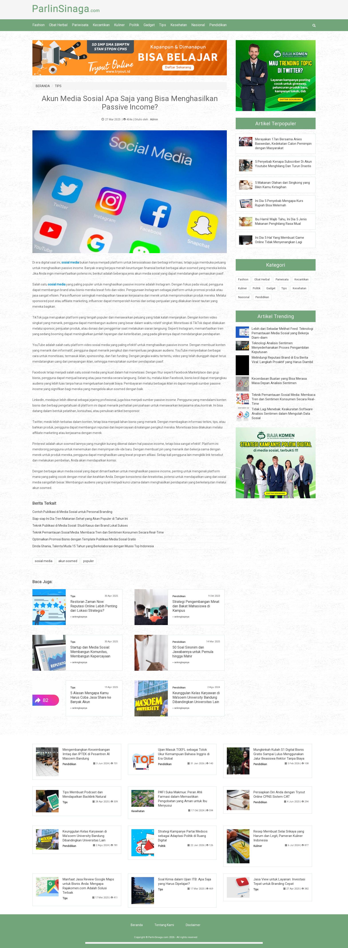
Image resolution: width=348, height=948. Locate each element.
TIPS (58, 86)
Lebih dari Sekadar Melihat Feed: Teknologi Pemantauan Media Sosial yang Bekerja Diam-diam (282, 333)
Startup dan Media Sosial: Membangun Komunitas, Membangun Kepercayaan (90, 651)
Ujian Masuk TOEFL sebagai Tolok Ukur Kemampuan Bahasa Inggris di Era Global (184, 754)
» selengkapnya (78, 616)
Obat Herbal (58, 25)
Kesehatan (178, 25)
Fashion (38, 25)
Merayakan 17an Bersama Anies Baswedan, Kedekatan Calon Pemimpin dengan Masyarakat (283, 143)
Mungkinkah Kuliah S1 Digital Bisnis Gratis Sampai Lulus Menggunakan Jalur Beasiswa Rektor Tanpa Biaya (278, 754)
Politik (134, 25)
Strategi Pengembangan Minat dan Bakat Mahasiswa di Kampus (195, 606)
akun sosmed (67, 561)
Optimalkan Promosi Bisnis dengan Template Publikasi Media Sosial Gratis (84, 539)
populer (88, 561)
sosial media (43, 561)
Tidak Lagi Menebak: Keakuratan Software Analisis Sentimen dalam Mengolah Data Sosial (282, 413)
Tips (162, 25)
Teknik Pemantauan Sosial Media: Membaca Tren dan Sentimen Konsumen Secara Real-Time (98, 532)
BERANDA (43, 86)
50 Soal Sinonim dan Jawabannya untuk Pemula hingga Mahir (192, 651)
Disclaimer (193, 925)
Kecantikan (101, 25)
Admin (154, 119)
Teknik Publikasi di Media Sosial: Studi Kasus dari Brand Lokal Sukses (80, 525)
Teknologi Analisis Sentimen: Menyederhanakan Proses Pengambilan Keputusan (280, 347)
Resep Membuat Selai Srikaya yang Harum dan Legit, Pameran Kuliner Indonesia (278, 835)
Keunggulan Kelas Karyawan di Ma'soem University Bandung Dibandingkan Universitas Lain (196, 697)
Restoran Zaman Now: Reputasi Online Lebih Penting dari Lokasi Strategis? (93, 606)
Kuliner (119, 25)
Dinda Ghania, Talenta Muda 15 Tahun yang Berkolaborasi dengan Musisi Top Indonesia (93, 546)
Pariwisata (80, 25)
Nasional (198, 25)
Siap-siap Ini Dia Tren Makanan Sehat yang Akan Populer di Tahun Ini (80, 518)
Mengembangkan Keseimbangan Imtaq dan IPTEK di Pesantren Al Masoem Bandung (86, 754)
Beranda (137, 925)
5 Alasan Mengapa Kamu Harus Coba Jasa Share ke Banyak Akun (90, 697)
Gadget (149, 25)
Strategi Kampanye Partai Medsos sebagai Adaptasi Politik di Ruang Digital (183, 835)
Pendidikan (218, 25)
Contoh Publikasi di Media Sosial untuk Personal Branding (72, 512)
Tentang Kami (164, 925)
